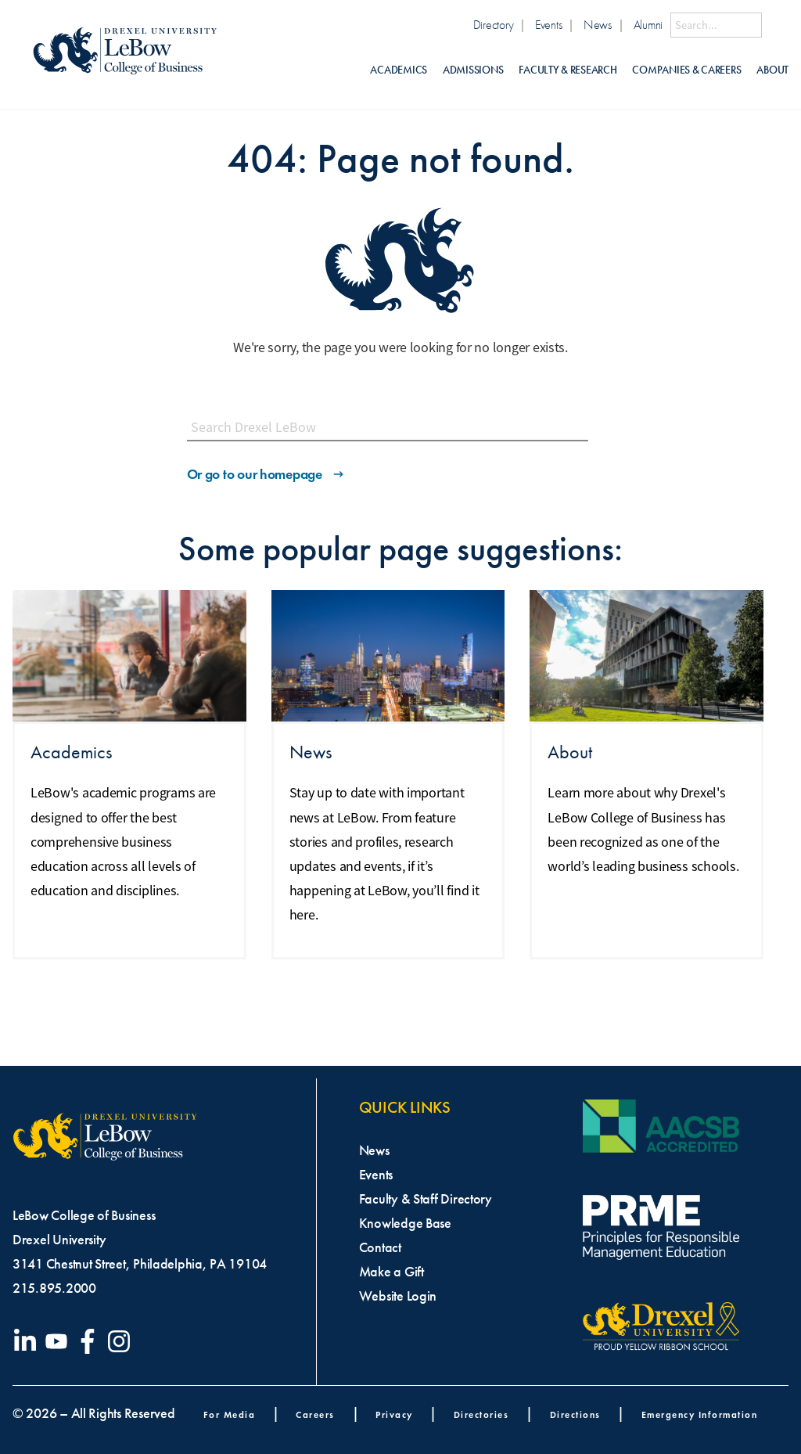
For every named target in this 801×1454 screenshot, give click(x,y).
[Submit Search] (775, 25)
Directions (575, 1414)
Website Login (398, 1296)
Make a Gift (391, 1271)
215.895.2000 (54, 1288)
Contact (380, 1247)
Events (548, 24)
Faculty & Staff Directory (425, 1198)
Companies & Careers (686, 70)
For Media (229, 1414)
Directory (493, 24)
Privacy (394, 1414)
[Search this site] (716, 25)
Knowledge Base (405, 1223)
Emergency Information (699, 1414)
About (772, 70)
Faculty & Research (567, 70)
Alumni (648, 24)
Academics (398, 70)
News (598, 24)
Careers (315, 1414)
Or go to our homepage (267, 474)
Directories (481, 1414)
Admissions (473, 70)
